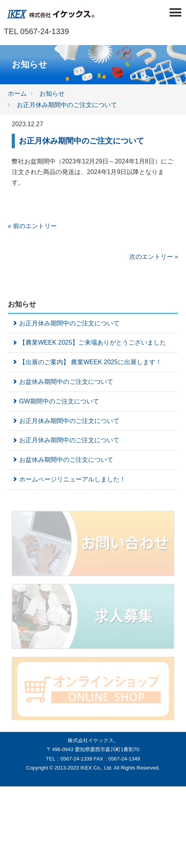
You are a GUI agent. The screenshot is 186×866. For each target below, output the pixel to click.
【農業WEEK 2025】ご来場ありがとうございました (89, 342)
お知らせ (52, 93)
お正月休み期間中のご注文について (67, 105)
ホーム (17, 93)
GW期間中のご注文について (55, 401)
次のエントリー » (153, 256)
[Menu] (175, 15)
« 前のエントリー (32, 226)
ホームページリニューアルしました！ (69, 479)
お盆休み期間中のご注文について (62, 381)
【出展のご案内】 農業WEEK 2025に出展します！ (87, 362)
